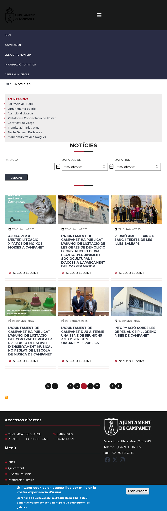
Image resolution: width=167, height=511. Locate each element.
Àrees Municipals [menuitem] (19, 485)
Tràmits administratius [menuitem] (23, 127)
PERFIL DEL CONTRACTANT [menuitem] (28, 439)
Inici (9, 84)
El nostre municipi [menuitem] (20, 474)
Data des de (71, 160)
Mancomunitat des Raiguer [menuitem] (27, 137)
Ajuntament (14, 44)
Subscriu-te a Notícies (6, 397)
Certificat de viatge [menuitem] (21, 123)
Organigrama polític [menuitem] (22, 108)
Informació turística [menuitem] (21, 480)
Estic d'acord (138, 493)
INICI (8, 35)
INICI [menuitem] (11, 462)
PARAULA (11, 160)
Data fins (122, 160)
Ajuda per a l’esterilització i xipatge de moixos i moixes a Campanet (26, 241)
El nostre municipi (18, 54)
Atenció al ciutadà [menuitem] (20, 113)
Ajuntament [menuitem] (18, 99)
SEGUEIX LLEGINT (25, 273)
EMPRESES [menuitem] (64, 434)
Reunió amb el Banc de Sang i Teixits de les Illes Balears (135, 239)
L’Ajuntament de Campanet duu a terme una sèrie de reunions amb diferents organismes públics (82, 335)
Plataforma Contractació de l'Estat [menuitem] (32, 118)
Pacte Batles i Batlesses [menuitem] (25, 132)
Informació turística (20, 64)
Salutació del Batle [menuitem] (21, 104)
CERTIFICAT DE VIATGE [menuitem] (24, 434)
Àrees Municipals (17, 74)
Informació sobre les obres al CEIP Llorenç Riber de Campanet (135, 331)
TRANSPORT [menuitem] (65, 439)
